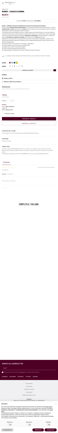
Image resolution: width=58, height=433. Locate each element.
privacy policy (22, 372)
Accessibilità (29, 392)
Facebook (5, 376)
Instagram (12, 376)
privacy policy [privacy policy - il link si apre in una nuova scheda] (48, 406)
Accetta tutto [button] (50, 429)
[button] (56, 403)
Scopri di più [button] (7, 429)
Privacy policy (29, 383)
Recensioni (6, 162)
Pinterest (21, 376)
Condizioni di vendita (29, 389)
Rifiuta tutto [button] (38, 429)
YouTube (28, 376)
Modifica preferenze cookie (29, 395)
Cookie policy (29, 386)
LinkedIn (35, 376)
